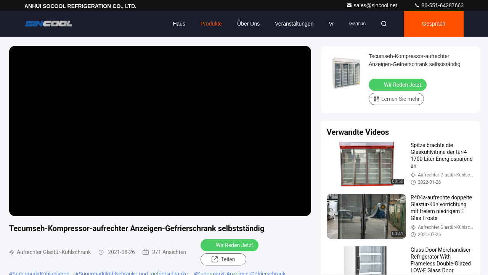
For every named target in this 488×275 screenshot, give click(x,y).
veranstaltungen (294, 24)
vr (331, 24)
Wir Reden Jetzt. (230, 245)
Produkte (211, 24)
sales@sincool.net (372, 5)
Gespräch (433, 24)
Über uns (248, 24)
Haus (179, 24)
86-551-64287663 (439, 5)
